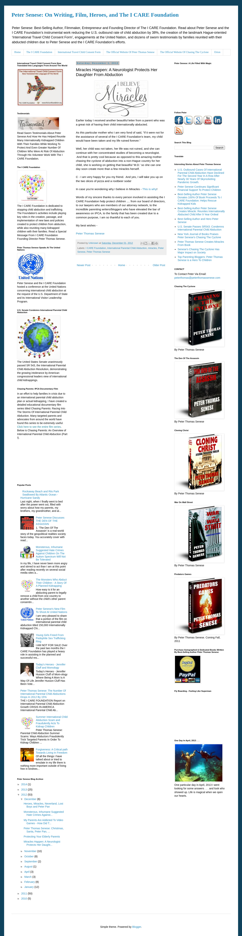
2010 (24, 898)
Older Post (159, 265)
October (29, 856)
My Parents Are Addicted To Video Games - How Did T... (43, 822)
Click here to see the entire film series (39, 426)
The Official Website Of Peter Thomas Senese (130, 52)
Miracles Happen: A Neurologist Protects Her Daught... (42, 843)
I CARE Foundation (96, 248)
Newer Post (83, 265)
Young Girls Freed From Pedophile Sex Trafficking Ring (51, 638)
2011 (24, 893)
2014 (24, 784)
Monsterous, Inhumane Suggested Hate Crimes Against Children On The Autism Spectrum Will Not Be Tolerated (51, 553)
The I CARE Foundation (39, 52)
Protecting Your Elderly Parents (42, 836)
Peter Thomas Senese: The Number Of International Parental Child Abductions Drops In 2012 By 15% (43, 694)
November (30, 851)
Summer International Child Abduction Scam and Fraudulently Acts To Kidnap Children (52, 721)
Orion (217, 52)
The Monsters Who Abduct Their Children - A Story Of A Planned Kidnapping (51, 582)
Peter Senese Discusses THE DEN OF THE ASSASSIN (50, 520)
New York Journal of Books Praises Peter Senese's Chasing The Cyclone (199, 236)
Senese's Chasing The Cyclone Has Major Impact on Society (198, 251)
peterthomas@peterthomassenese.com (197, 277)
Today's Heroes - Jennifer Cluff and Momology (51, 666)
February (30, 881)
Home (17, 52)
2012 (24, 794)
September (31, 861)
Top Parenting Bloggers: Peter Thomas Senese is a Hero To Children (200, 258)
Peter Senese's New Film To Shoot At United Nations (51, 610)
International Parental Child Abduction (127, 248)
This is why (149, 189)
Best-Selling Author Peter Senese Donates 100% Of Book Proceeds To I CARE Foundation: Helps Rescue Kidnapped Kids (200, 199)
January (29, 886)
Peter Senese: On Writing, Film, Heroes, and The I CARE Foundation (95, 15)
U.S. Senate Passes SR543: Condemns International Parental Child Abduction (201, 228)
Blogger (136, 926)
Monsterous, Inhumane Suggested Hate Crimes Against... (44, 813)
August (28, 866)
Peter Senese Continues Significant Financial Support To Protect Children (199, 188)
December (30, 799)
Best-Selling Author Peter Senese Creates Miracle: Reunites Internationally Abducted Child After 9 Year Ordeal (201, 211)
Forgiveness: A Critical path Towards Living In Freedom (52, 751)
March (28, 876)
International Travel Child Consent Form (79, 52)
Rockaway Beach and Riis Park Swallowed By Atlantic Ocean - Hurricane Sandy (39, 494)
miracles (152, 248)
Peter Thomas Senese (90, 233)
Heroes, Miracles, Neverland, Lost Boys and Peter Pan (43, 805)
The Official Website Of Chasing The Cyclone (184, 52)
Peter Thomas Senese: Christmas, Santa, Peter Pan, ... (44, 830)
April (27, 871)
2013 (24, 789)
